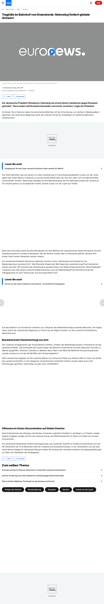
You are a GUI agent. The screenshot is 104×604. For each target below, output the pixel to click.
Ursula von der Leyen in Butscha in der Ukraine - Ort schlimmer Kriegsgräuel (35, 284)
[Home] (2, 9)
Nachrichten (10, 9)
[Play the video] (52, 52)
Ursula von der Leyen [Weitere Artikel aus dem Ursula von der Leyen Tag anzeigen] (84, 489)
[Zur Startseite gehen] (9, 3)
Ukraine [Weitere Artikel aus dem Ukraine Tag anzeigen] (66, 489)
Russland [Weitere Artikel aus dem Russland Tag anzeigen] (52, 489)
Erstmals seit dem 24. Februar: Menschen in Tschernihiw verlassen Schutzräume (33, 470)
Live (98, 3)
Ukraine (25, 9)
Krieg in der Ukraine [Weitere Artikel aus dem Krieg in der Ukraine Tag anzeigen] (13, 489)
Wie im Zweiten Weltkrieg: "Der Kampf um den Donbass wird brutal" (28, 481)
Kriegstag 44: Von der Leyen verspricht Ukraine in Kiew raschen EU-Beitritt (34, 168)
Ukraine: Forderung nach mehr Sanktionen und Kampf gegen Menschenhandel (33, 476)
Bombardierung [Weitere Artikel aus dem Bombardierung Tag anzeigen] (34, 489)
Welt (18, 9)
